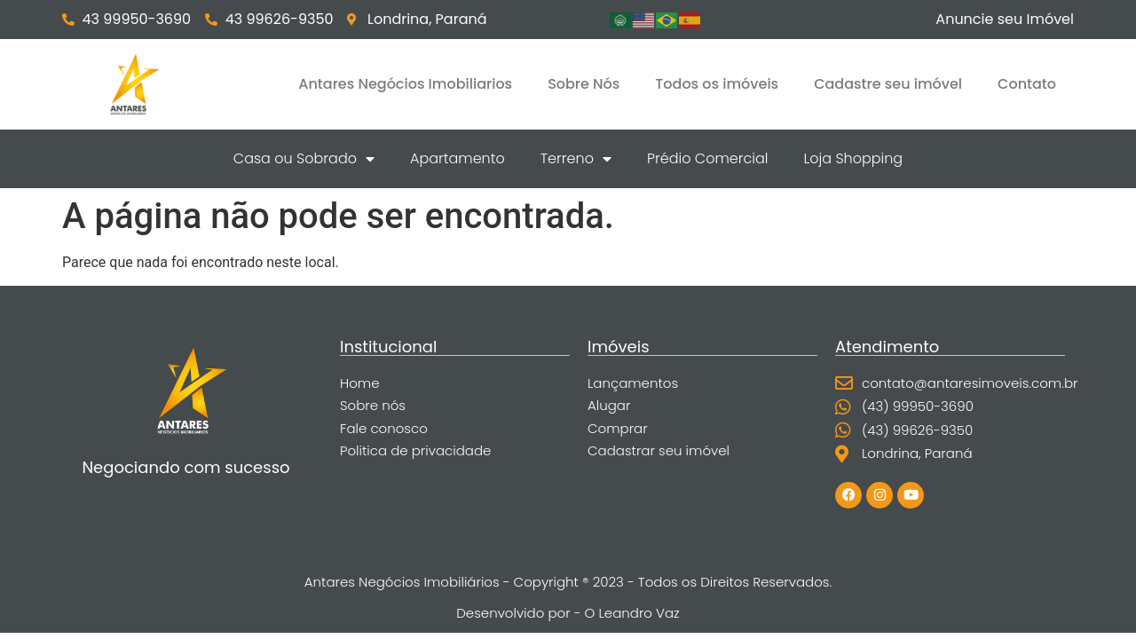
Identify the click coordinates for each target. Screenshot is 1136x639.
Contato (1027, 84)
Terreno (575, 159)
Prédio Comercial (708, 158)
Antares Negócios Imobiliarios (405, 84)
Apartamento (457, 158)
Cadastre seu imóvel (888, 84)
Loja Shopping (853, 158)
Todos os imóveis (716, 84)
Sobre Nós (583, 84)
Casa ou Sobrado (304, 159)
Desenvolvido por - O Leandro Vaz (567, 613)
